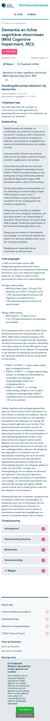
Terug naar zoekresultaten (14, 23)
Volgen (9, 51)
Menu (31, 14)
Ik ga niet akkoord (25, 715)
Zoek (18, 14)
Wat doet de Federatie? (12, 651)
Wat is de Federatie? (10, 646)
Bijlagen (8, 64)
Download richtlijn (28, 64)
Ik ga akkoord (25, 709)
